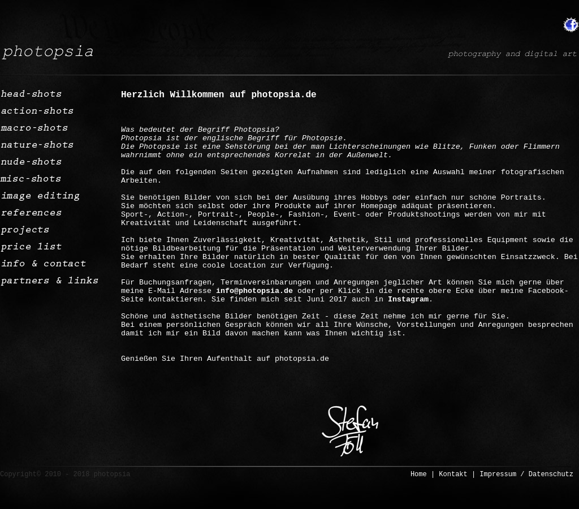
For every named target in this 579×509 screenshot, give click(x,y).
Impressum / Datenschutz (526, 474)
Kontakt (453, 474)
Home (419, 474)
